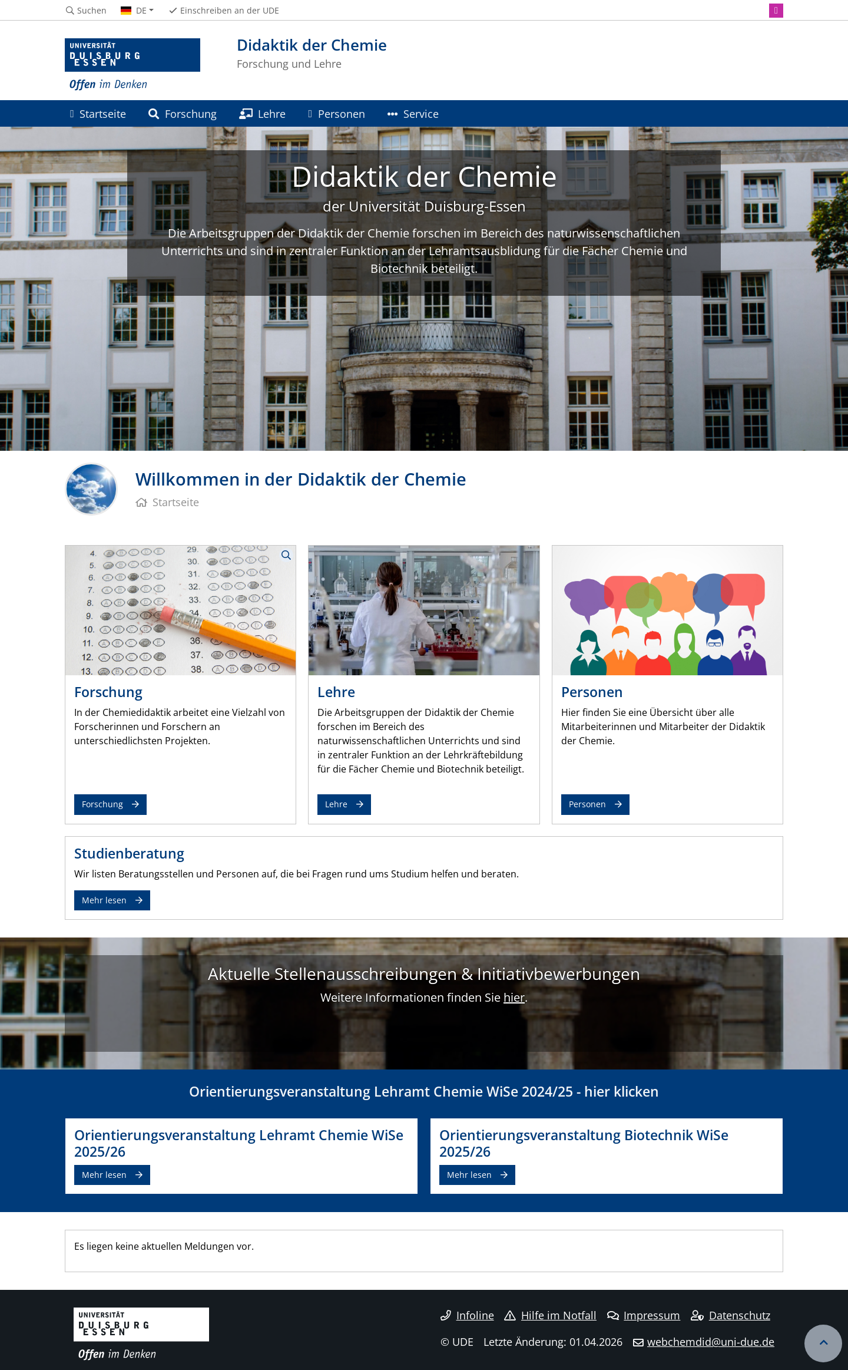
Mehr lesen (104, 900)
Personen (337, 113)
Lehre (262, 113)
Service (413, 113)
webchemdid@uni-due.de (710, 1342)
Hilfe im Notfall (550, 1315)
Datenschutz (730, 1315)
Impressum (644, 1315)
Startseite (98, 113)
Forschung (182, 113)
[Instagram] (776, 11)
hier (514, 997)
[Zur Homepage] (132, 64)
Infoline (467, 1315)
